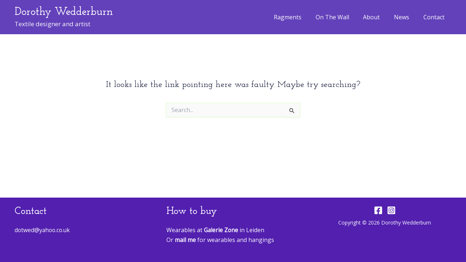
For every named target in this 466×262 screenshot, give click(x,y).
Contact (435, 17)
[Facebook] (378, 210)
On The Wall (341, 17)
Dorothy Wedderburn (64, 12)
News (405, 17)
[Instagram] (391, 210)
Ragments (298, 17)
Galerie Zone (221, 230)
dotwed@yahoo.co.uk (43, 230)
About (377, 17)
